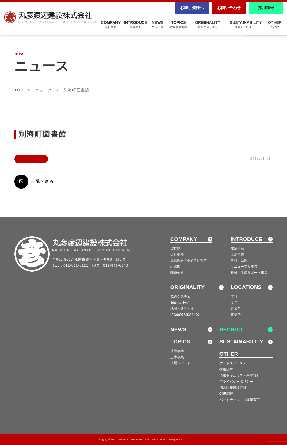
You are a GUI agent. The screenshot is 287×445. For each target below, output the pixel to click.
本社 (234, 297)
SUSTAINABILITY (246, 24)
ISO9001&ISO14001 (185, 315)
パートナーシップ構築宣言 (239, 400)
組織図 (175, 267)
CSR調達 (226, 394)
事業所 (236, 315)
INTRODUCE (135, 24)
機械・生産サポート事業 (249, 273)
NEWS (157, 24)
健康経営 (226, 369)
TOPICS (178, 24)
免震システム (180, 297)
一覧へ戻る (42, 181)
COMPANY (111, 24)
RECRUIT (231, 329)
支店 (234, 303)
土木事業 (237, 254)
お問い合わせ (229, 7)
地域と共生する (182, 309)
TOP (19, 90)
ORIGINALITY (207, 24)
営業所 (236, 309)
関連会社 (177, 273)
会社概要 (177, 254)
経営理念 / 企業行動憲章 (188, 261)
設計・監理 (239, 261)
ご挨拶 (175, 248)
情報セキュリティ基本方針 (239, 375)
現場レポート (180, 363)
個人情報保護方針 (232, 387)
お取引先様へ (192, 7)
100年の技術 (179, 303)
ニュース (43, 90)
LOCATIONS (246, 287)
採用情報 (266, 7)
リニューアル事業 (244, 267)
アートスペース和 (232, 363)
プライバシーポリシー (236, 382)
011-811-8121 (75, 265)
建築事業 (237, 248)
